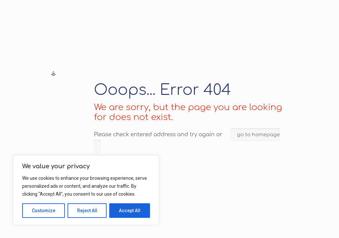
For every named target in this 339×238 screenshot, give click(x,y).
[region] (86, 190)
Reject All (87, 210)
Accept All (129, 210)
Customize (43, 210)
